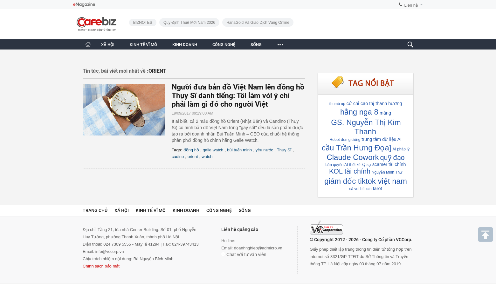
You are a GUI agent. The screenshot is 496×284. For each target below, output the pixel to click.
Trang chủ (95, 210)
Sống (245, 210)
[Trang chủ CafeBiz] (88, 44)
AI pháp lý (401, 149)
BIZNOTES (142, 22)
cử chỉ (353, 103)
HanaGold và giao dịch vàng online (257, 22)
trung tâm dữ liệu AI (382, 139)
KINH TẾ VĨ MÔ (143, 44)
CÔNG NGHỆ (223, 44)
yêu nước (264, 150)
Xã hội (121, 210)
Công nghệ (219, 210)
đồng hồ (191, 150)
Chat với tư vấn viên (243, 254)
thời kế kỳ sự (360, 164)
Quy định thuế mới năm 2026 (189, 22)
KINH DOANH (184, 44)
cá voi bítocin (360, 189)
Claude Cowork (353, 157)
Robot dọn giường (345, 139)
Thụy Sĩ (284, 150)
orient (193, 156)
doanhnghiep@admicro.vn (258, 248)
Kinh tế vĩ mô (151, 210)
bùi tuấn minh (239, 150)
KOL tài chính (349, 171)
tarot (377, 188)
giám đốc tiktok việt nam (365, 181)
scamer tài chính (389, 164)
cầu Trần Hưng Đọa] (356, 147)
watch (207, 156)
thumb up (337, 104)
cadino (178, 156)
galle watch (213, 150)
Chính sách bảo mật (101, 266)
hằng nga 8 (359, 112)
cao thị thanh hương (381, 103)
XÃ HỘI (107, 44)
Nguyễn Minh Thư (387, 172)
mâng (385, 113)
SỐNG (256, 44)
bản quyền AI (337, 164)
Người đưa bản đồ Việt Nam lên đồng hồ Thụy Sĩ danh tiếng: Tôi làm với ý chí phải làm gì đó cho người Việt (238, 96)
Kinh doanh (186, 210)
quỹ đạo (392, 158)
